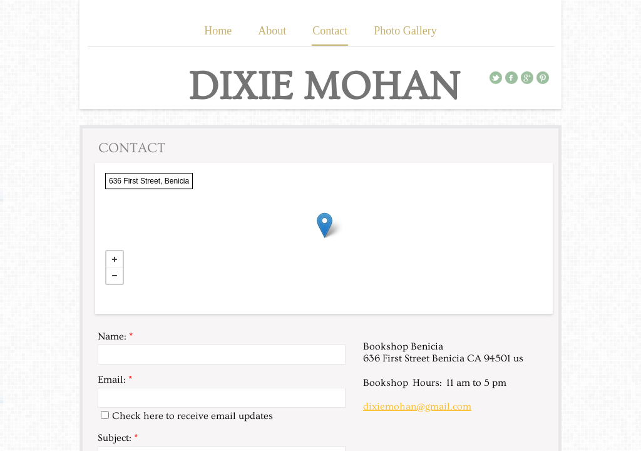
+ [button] (114, 259)
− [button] (114, 275)
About (272, 30)
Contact (329, 30)
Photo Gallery (405, 30)
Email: (115, 379)
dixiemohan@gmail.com (417, 406)
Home (218, 30)
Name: (115, 336)
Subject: (118, 437)
